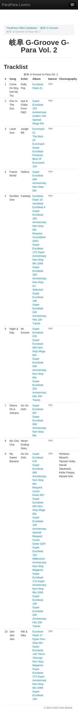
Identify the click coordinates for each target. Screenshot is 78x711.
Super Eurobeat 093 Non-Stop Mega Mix (39, 506)
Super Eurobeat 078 (38, 332)
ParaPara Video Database (22, 27)
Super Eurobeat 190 (38, 297)
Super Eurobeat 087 (38, 409)
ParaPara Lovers (16, 5)
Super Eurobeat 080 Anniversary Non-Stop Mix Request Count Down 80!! (39, 480)
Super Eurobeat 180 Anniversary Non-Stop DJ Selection (39, 278)
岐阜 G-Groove (49, 27)
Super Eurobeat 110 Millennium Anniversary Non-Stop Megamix (39, 558)
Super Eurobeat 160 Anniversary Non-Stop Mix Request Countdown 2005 (39, 225)
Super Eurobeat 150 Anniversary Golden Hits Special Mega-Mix (39, 112)
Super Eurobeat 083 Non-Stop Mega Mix (39, 348)
